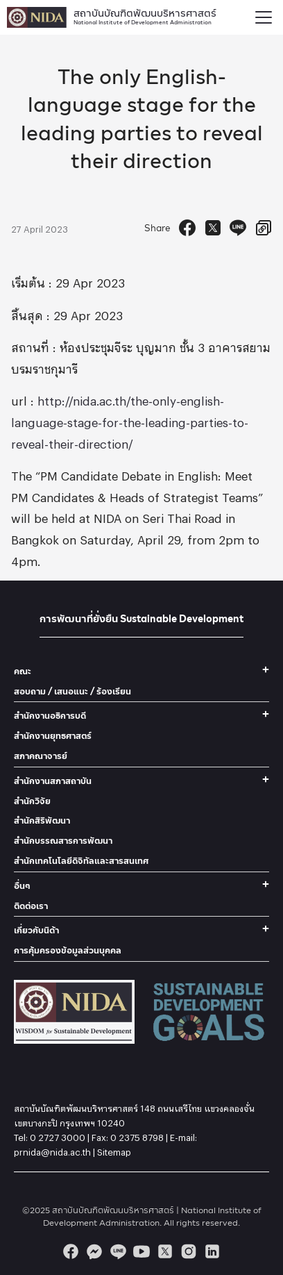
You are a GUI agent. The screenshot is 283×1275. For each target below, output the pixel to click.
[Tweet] (213, 227)
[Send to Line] (238, 227)
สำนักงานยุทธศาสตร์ (53, 735)
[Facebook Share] (187, 227)
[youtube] (141, 1251)
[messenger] (94, 1251)
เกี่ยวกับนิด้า (36, 930)
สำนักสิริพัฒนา (42, 820)
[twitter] (165, 1251)
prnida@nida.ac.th (52, 1150)
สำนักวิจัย (32, 801)
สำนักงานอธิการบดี (50, 715)
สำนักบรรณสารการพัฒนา (63, 840)
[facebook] (71, 1251)
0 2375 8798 (137, 1135)
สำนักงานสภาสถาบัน (53, 781)
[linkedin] (212, 1251)
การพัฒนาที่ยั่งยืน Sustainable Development (141, 618)
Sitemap (114, 1150)
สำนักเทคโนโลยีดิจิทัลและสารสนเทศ (81, 860)
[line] (118, 1251)
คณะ (22, 671)
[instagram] (189, 1251)
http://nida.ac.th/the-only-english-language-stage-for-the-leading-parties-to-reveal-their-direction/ (129, 420)
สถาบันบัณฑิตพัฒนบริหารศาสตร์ (145, 15)
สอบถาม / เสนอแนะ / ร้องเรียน (72, 691)
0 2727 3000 (57, 1135)
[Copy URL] (263, 227)
